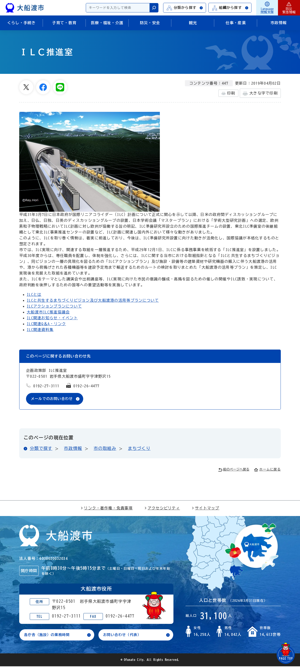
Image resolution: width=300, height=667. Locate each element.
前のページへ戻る (233, 470)
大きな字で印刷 (260, 93)
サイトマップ (205, 508)
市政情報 (73, 448)
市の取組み (105, 448)
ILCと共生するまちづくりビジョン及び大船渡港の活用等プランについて (93, 300)
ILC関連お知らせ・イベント (52, 318)
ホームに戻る (267, 469)
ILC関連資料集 (40, 330)
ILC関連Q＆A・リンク (46, 324)
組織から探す (230, 8)
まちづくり (139, 448)
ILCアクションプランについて (54, 306)
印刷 (228, 93)
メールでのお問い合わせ (53, 399)
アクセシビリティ (162, 508)
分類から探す (185, 8)
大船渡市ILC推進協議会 (48, 312)
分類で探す (41, 448)
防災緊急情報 (289, 8)
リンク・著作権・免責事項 (106, 508)
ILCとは (34, 294)
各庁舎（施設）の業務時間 (48, 635)
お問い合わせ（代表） (123, 635)
